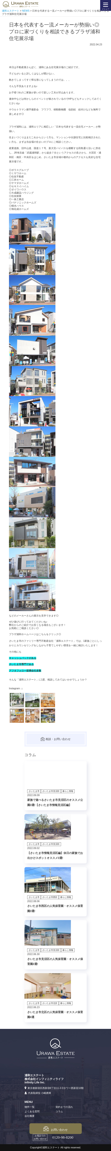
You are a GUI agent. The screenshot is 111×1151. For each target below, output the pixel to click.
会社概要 (30, 1116)
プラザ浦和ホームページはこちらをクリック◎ (35, 634)
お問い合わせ (55, 1128)
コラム (59, 1111)
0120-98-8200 (62, 1137)
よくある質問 (32, 1111)
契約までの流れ (64, 1107)
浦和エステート (64, 641)
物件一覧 (30, 1107)
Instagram (14, 688)
